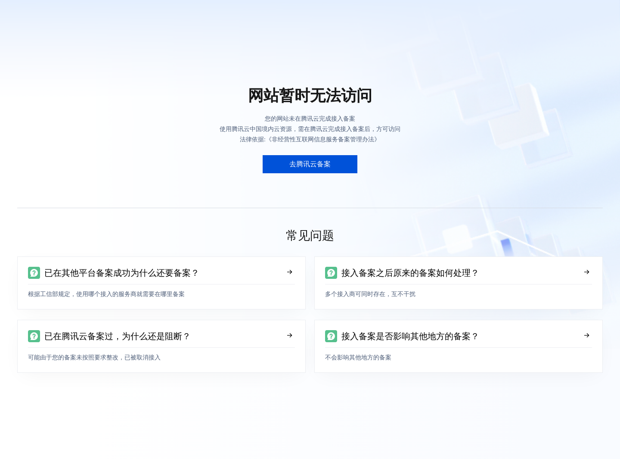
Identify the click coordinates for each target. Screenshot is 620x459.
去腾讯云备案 (310, 164)
